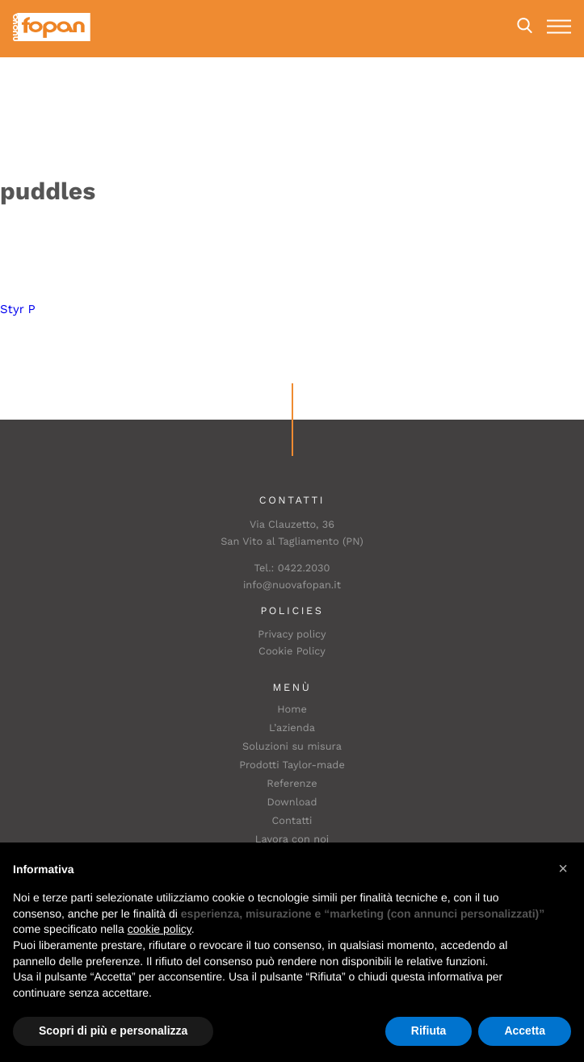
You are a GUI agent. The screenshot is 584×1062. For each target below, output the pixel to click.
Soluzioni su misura (292, 747)
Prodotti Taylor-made (292, 765)
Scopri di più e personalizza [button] (113, 1030)
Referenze (292, 784)
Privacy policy (292, 635)
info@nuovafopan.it (292, 585)
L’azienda (292, 728)
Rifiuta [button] (429, 1030)
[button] (563, 868)
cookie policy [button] (159, 928)
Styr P (18, 309)
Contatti (292, 821)
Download (292, 802)
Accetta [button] (524, 1030)
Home (292, 710)
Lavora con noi (292, 840)
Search (524, 26)
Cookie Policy (292, 652)
